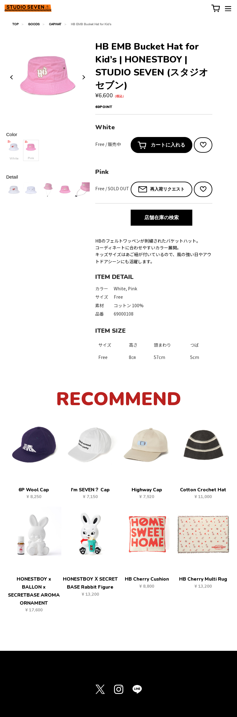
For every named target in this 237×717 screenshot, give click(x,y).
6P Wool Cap (33, 489)
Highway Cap (147, 489)
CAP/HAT (55, 24)
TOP (15, 24)
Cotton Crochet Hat (203, 489)
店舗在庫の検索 (161, 217)
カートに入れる (161, 145)
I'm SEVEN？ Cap (90, 489)
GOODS (33, 24)
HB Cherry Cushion (147, 579)
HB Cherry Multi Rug (203, 579)
